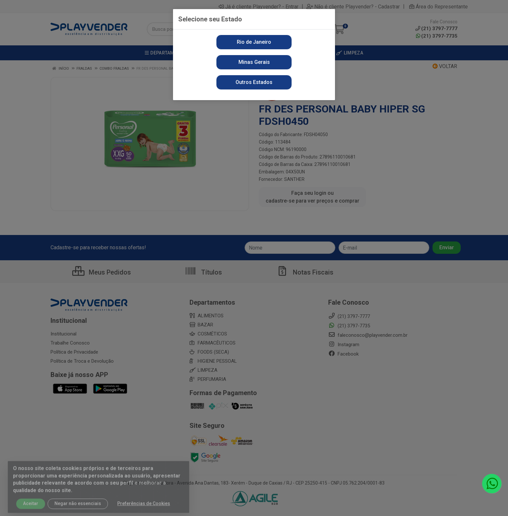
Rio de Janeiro (254, 42)
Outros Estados (254, 82)
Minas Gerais (254, 62)
